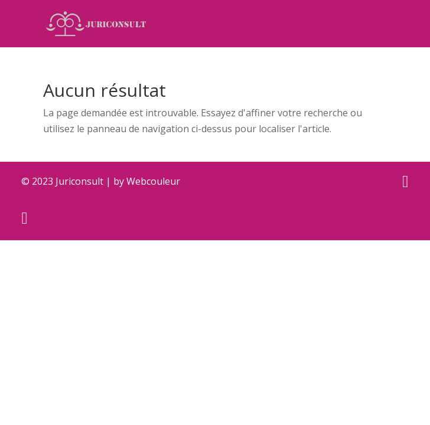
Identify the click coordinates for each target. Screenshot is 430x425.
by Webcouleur (146, 181)
